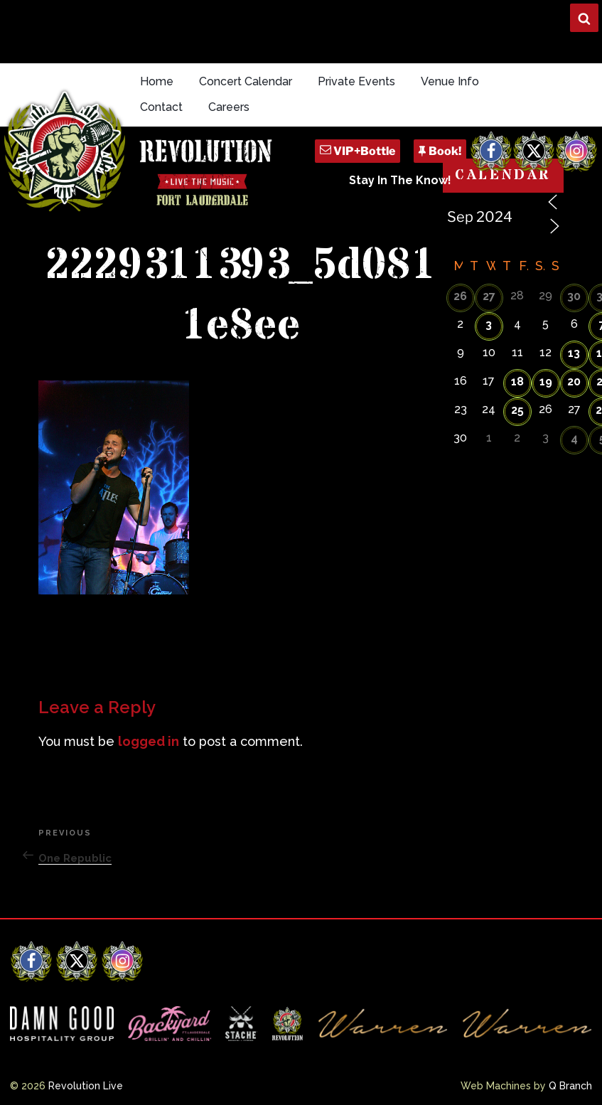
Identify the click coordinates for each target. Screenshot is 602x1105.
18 (517, 381)
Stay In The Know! (400, 180)
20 (574, 381)
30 (574, 296)
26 (460, 296)
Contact (161, 107)
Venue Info (450, 81)
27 (489, 296)
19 (545, 381)
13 (574, 353)
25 (517, 410)
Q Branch (570, 1085)
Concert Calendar (245, 81)
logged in (148, 741)
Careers (228, 107)
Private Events (356, 81)
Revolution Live (85, 1085)
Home (156, 81)
